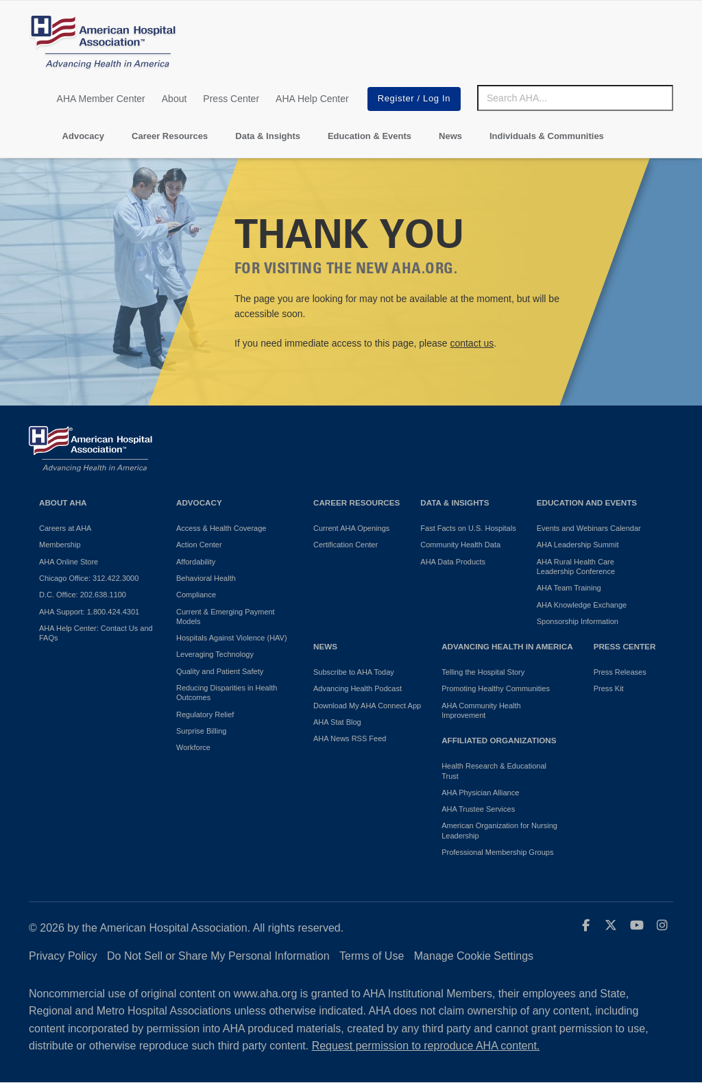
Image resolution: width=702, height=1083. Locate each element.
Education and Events (587, 502)
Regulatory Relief (205, 714)
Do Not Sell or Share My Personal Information (218, 956)
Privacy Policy (63, 956)
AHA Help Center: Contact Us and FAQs (96, 633)
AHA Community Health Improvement (481, 710)
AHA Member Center (101, 98)
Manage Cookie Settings (473, 956)
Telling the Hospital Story (482, 672)
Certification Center (345, 544)
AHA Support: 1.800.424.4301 (89, 612)
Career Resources (170, 136)
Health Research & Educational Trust (493, 771)
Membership (60, 544)
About (174, 98)
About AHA (63, 502)
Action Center (199, 544)
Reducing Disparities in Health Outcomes (226, 692)
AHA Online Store (68, 562)
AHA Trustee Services (478, 809)
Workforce (193, 747)
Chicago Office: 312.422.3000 (88, 578)
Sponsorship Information (577, 621)
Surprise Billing (201, 731)
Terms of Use (371, 956)
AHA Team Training (569, 588)
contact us (472, 343)
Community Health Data (460, 544)
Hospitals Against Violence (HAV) (231, 638)
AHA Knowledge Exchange (582, 605)
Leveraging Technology (215, 654)
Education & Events (369, 136)
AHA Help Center (312, 98)
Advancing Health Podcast (357, 688)
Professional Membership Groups (497, 852)
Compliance (196, 594)
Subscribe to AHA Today (353, 672)
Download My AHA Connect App (367, 705)
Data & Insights (267, 136)
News (450, 136)
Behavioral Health (206, 578)
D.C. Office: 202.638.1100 (82, 594)
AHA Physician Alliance (480, 792)
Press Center (231, 98)
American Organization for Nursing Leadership (499, 830)
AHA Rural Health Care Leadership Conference (576, 566)
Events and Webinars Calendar (589, 528)
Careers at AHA (65, 528)
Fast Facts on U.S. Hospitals (468, 528)
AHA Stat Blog (337, 722)
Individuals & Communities (546, 136)
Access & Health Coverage (221, 528)
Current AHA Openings (351, 528)
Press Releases (620, 672)
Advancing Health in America (506, 646)
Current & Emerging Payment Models (225, 616)
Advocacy (83, 136)
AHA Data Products (452, 562)
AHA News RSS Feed (349, 738)
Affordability (195, 562)
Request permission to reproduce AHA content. (426, 1045)
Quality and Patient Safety (219, 671)
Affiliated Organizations (498, 740)
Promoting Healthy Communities (495, 688)
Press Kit (609, 688)
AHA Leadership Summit (578, 544)
